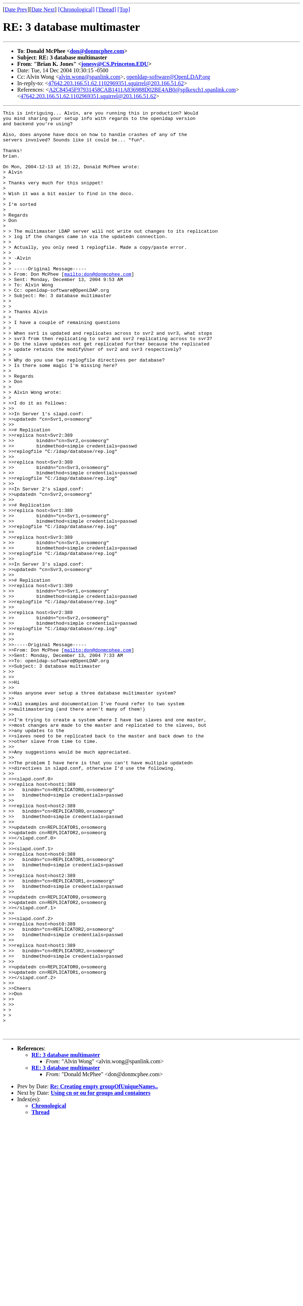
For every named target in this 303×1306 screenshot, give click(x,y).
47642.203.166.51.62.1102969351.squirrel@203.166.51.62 (116, 83)
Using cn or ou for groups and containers (101, 1277)
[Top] (123, 9)
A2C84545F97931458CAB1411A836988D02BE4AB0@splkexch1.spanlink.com (142, 90)
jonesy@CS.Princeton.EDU (114, 64)
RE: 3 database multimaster (65, 1240)
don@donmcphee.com (97, 51)
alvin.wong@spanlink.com (89, 77)
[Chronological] (76, 9)
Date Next (43, 9)
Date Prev (16, 9)
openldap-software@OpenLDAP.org (168, 77)
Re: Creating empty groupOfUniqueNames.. (104, 1271)
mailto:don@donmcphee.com (97, 307)
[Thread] (106, 9)
